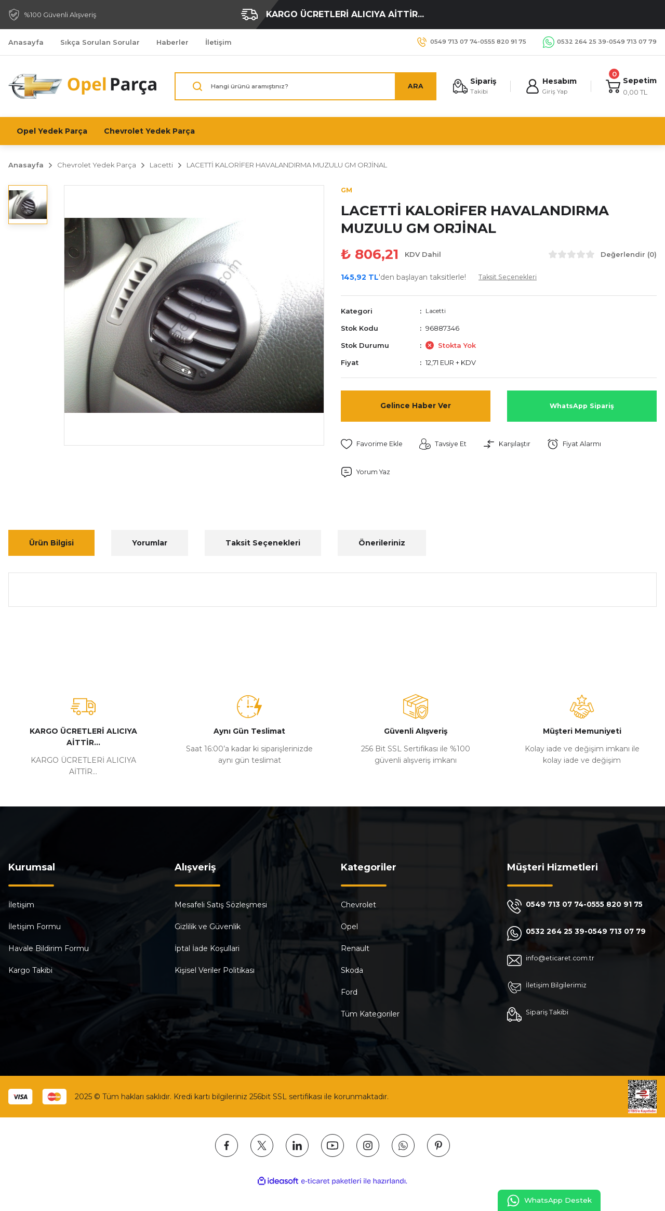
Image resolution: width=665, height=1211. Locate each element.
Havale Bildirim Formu (48, 949)
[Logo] (83, 86)
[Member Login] (548, 86)
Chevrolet (358, 905)
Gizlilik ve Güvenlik (208, 927)
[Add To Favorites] (374, 445)
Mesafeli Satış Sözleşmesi (221, 905)
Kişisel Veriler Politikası (215, 971)
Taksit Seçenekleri (262, 544)
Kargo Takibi (30, 971)
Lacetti (437, 311)
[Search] (303, 86)
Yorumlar (149, 544)
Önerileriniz (381, 544)
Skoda (352, 971)
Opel (349, 927)
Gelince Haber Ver (415, 406)
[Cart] (630, 86)
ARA (411, 86)
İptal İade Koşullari (207, 949)
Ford (349, 993)
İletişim (21, 905)
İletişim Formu (34, 927)
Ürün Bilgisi (51, 544)
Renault (355, 949)
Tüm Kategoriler (370, 1015)
